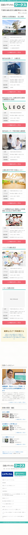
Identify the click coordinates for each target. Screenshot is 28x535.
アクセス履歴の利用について (8, 503)
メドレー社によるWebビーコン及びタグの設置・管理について (14, 513)
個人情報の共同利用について (8, 501)
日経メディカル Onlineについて (8, 485)
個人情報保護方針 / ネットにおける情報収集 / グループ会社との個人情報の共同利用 (13, 495)
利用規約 (4, 482)
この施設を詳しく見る (14, 52)
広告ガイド (4, 488)
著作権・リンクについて (7, 506)
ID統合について (5, 498)
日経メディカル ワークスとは (8, 479)
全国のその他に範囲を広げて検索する (14, 334)
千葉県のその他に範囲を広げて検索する (14, 335)
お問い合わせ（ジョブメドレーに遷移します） (11, 509)
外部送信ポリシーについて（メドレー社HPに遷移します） (13, 517)
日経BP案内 (4, 491)
